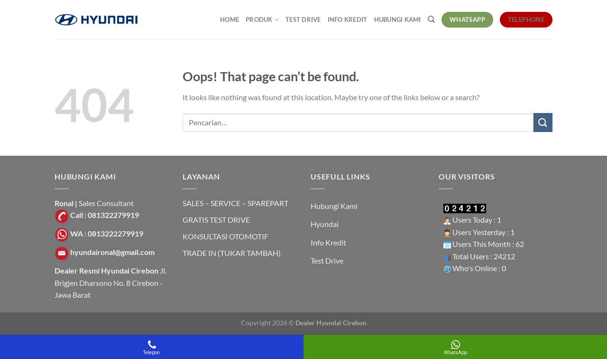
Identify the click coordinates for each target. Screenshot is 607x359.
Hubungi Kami (397, 19)
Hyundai (325, 223)
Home (229, 19)
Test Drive (303, 19)
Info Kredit (348, 19)
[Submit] (542, 122)
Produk (262, 19)
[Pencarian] (431, 19)
